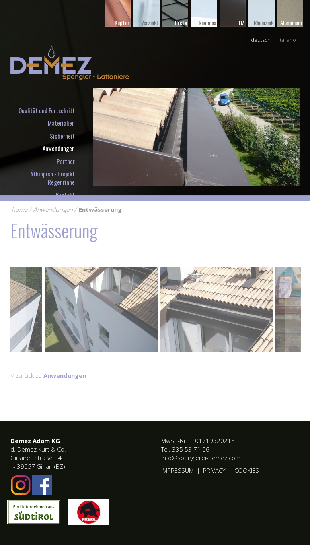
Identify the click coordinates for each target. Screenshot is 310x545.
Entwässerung (100, 209)
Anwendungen (59, 148)
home (19, 209)
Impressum (177, 470)
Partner (66, 161)
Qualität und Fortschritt (46, 110)
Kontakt (65, 195)
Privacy (214, 470)
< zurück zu (48, 375)
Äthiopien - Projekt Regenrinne (52, 178)
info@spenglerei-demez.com (200, 458)
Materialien (61, 122)
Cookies (246, 470)
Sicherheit (62, 135)
